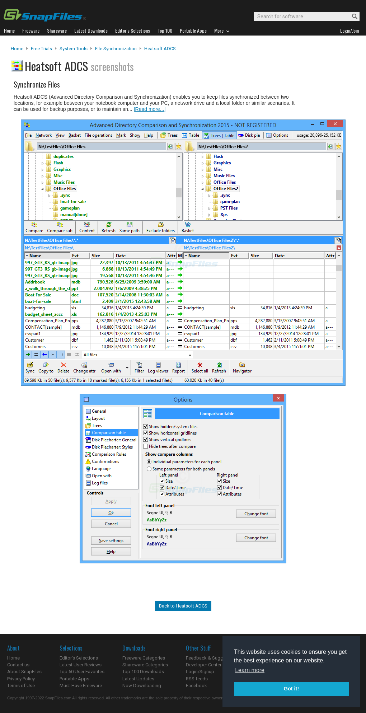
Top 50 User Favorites (82, 671)
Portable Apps (74, 678)
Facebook (196, 685)
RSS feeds (197, 678)
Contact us (18, 664)
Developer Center (203, 664)
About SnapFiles (24, 671)
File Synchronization (116, 48)
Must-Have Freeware (81, 685)
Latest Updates (138, 678)
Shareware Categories (145, 664)
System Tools (74, 48)
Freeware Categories (143, 658)
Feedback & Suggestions (212, 658)
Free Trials (41, 48)
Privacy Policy (21, 678)
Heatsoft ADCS (160, 48)
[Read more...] (150, 109)
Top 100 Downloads (143, 671)
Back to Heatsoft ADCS (183, 606)
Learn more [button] (249, 670)
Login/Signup (200, 671)
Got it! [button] (291, 688)
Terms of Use (21, 685)
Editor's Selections (79, 658)
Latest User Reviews (81, 664)
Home (17, 48)
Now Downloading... (143, 685)
